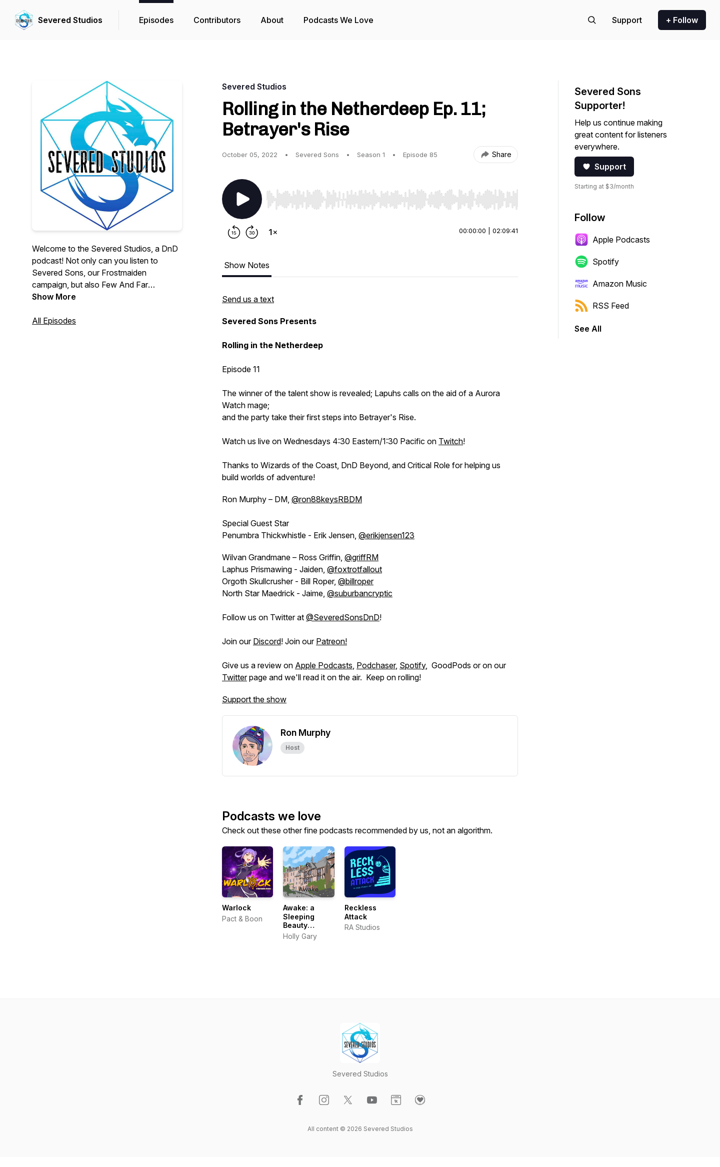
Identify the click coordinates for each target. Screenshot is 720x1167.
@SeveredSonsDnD (343, 617)
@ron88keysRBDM (327, 499)
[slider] (392, 199)
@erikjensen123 (386, 535)
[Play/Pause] (242, 199)
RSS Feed (601, 306)
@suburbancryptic (359, 593)
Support (604, 167)
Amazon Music (610, 284)
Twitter (234, 677)
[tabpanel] (370, 504)
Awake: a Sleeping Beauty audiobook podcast (301, 925)
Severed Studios (70, 20)
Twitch (450, 441)
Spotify (413, 665)
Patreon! (331, 641)
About (272, 20)
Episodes (156, 20)
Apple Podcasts (323, 665)
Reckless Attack (360, 912)
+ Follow (682, 20)
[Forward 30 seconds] (252, 232)
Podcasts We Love (339, 20)
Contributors (217, 20)
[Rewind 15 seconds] (234, 232)
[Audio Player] (392, 196)
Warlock (236, 907)
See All (588, 329)
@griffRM (361, 557)
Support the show (254, 699)
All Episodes (54, 321)
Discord (267, 641)
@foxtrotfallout (354, 569)
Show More (54, 297)
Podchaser (376, 665)
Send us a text (248, 299)
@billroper (356, 581)
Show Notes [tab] (247, 265)
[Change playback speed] (273, 232)
